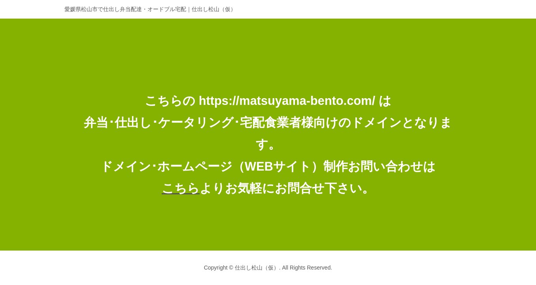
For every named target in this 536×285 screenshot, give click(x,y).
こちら (181, 188)
